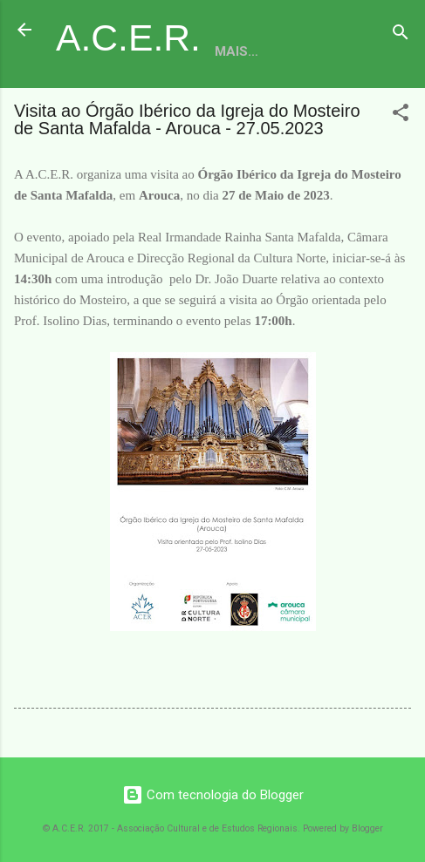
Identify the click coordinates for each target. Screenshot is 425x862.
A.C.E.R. (128, 37)
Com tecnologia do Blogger (213, 795)
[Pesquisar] (400, 35)
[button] (400, 115)
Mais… (236, 51)
